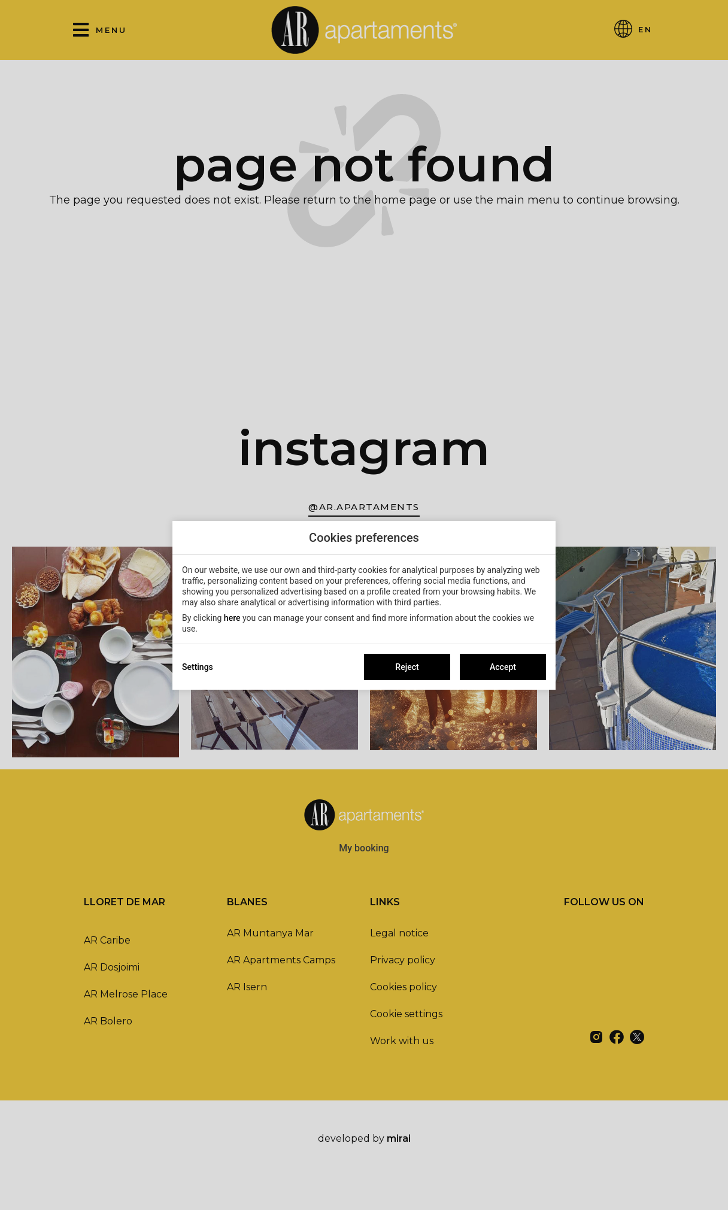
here (232, 618)
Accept (503, 667)
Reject (406, 667)
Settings (197, 667)
